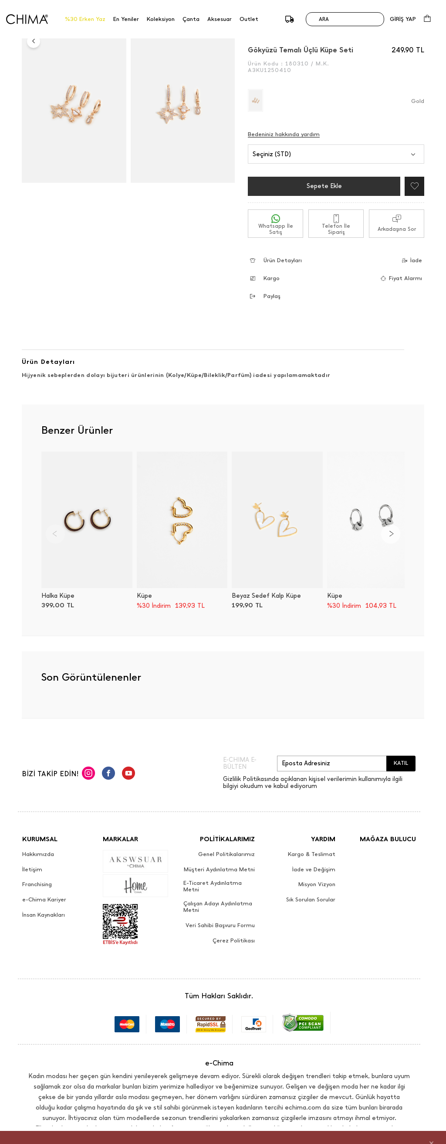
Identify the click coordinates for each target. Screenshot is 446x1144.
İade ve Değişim (313, 870)
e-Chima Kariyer (44, 900)
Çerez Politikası (234, 941)
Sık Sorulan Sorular (310, 900)
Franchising (37, 884)
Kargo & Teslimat (311, 854)
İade (409, 260)
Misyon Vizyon (316, 884)
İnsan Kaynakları (43, 915)
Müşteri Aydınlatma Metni (219, 870)
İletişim (32, 870)
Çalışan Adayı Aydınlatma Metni (217, 907)
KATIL (401, 763)
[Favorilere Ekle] (412, 186)
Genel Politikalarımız (226, 854)
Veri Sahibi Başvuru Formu (220, 925)
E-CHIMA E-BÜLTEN (240, 764)
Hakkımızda (38, 854)
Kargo (265, 278)
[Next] (390, 534)
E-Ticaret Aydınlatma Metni (212, 886)
